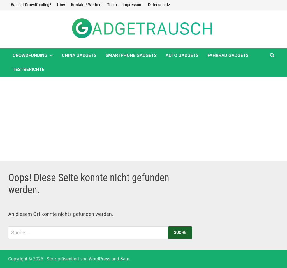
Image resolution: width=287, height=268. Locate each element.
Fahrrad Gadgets (227, 55)
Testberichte (28, 69)
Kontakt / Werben (86, 5)
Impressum (132, 5)
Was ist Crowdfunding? (31, 5)
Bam (124, 259)
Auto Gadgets (182, 55)
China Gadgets (79, 55)
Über (61, 5)
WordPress (99, 259)
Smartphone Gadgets (131, 55)
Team (112, 5)
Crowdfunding (30, 55)
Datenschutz (159, 5)
